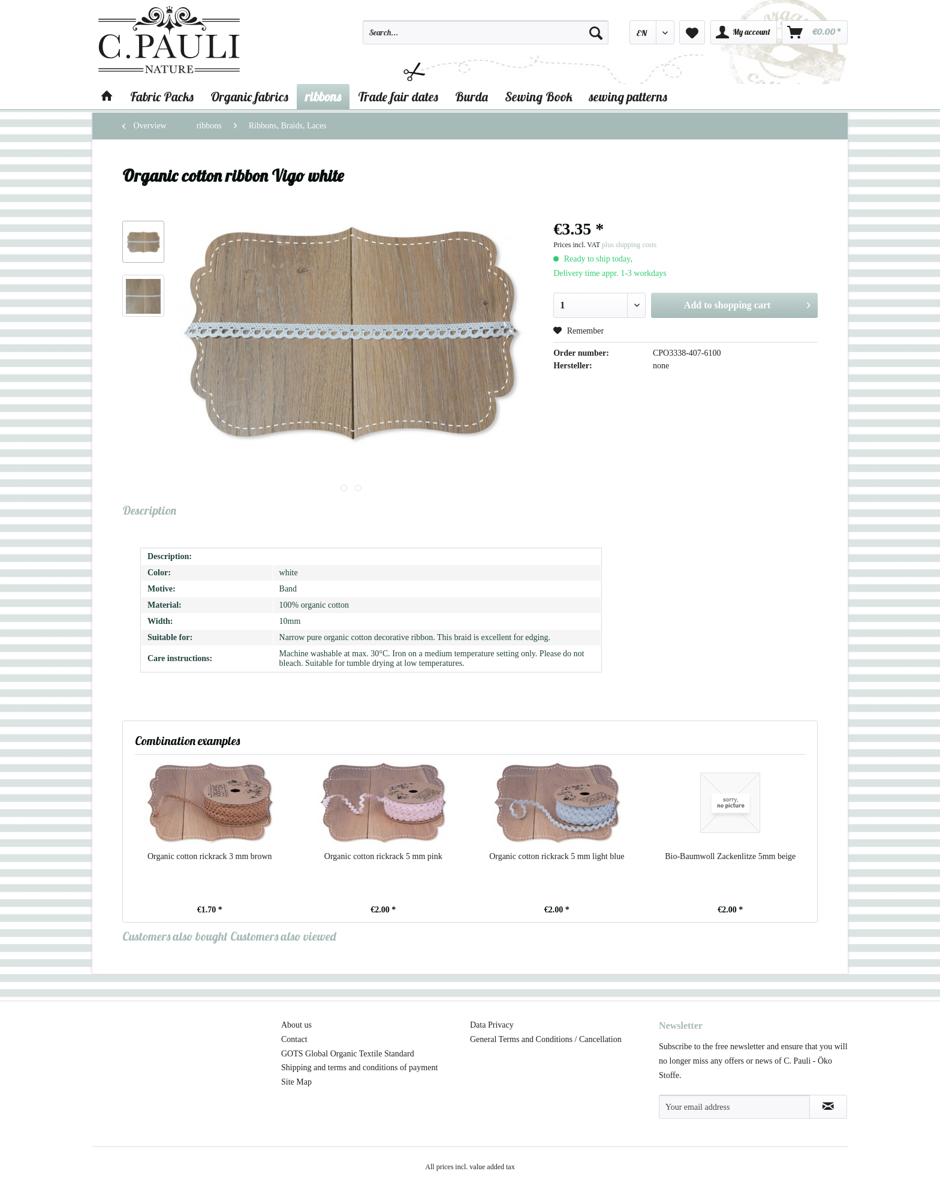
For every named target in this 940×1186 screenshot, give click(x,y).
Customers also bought (175, 936)
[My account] (743, 32)
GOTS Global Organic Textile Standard (347, 1053)
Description (149, 510)
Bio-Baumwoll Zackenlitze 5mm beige (730, 856)
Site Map (296, 1081)
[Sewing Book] (538, 96)
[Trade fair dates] (398, 96)
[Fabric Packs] (162, 96)
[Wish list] (692, 32)
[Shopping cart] (815, 32)
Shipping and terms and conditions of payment (359, 1067)
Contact (294, 1039)
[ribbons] (323, 96)
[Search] (595, 32)
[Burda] (471, 96)
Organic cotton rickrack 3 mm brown (209, 856)
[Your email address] (734, 1107)
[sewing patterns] (628, 96)
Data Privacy (492, 1024)
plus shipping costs (629, 245)
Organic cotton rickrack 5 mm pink (383, 856)
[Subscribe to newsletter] (828, 1107)
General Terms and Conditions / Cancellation (546, 1039)
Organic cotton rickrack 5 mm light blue (556, 856)
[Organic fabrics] (249, 96)
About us (296, 1024)
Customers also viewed (283, 936)
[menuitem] (485, 37)
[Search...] (485, 32)
